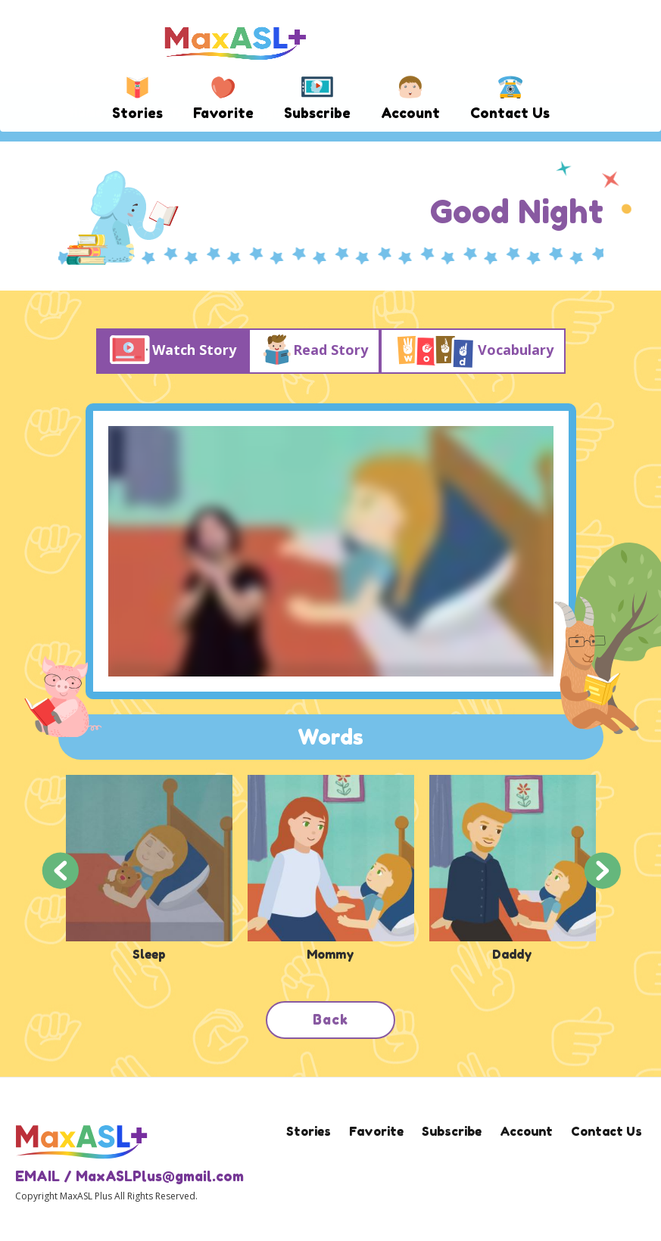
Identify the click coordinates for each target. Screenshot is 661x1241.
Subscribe (317, 112)
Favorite (223, 112)
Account (410, 112)
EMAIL (37, 1176)
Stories (137, 112)
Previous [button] (59, 869)
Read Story (313, 351)
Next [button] (601, 869)
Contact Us (510, 112)
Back (330, 1019)
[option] (149, 869)
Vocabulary (472, 351)
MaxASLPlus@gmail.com (160, 1176)
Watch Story (172, 351)
